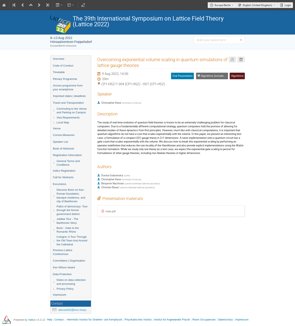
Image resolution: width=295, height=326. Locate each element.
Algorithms (237, 76)
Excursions (59, 184)
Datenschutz (225, 319)
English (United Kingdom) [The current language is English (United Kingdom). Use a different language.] (257, 5)
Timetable (59, 72)
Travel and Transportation (68, 102)
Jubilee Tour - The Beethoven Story (67, 220)
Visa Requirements (68, 117)
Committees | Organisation (69, 260)
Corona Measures (64, 135)
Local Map (63, 122)
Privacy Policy (65, 288)
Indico (31, 319)
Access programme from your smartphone (68, 87)
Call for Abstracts (63, 177)
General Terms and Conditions (68, 163)
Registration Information (67, 155)
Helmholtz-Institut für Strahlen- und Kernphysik (94, 319)
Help (49, 319)
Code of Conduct (63, 65)
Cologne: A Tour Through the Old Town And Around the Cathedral (72, 240)
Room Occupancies (204, 319)
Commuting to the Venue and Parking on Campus (72, 110)
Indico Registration (64, 170)
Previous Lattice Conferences (62, 252)
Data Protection (62, 274)
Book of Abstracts (63, 148)
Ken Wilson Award (64, 267)
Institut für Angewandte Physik (172, 319)
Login (288, 5)
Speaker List (60, 141)
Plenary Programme (65, 78)
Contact (59, 319)
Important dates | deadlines (69, 96)
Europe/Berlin (223, 5)
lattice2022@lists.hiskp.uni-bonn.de (79, 310)
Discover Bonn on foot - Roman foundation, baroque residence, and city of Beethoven (71, 195)
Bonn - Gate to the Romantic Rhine (68, 229)
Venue (57, 128)
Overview (58, 58)
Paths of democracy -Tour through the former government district (72, 210)
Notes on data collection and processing (71, 281)
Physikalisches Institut (138, 319)
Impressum (59, 294)
